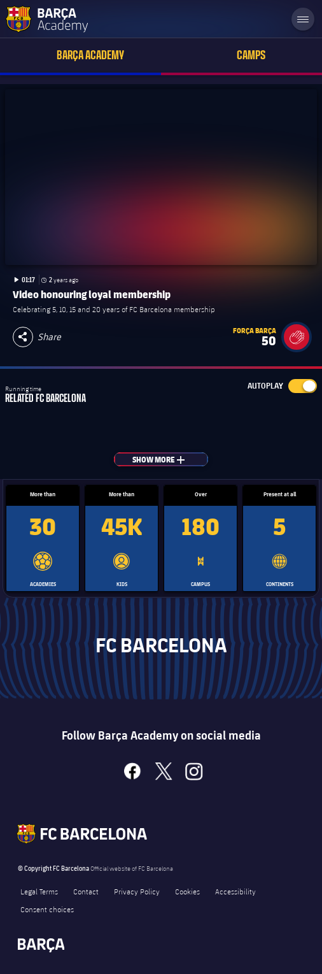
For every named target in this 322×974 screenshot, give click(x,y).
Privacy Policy (137, 891)
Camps (251, 55)
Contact (86, 891)
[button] (296, 337)
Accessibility (235, 891)
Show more (170, 459)
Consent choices (47, 909)
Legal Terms (39, 891)
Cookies (187, 891)
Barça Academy (90, 55)
